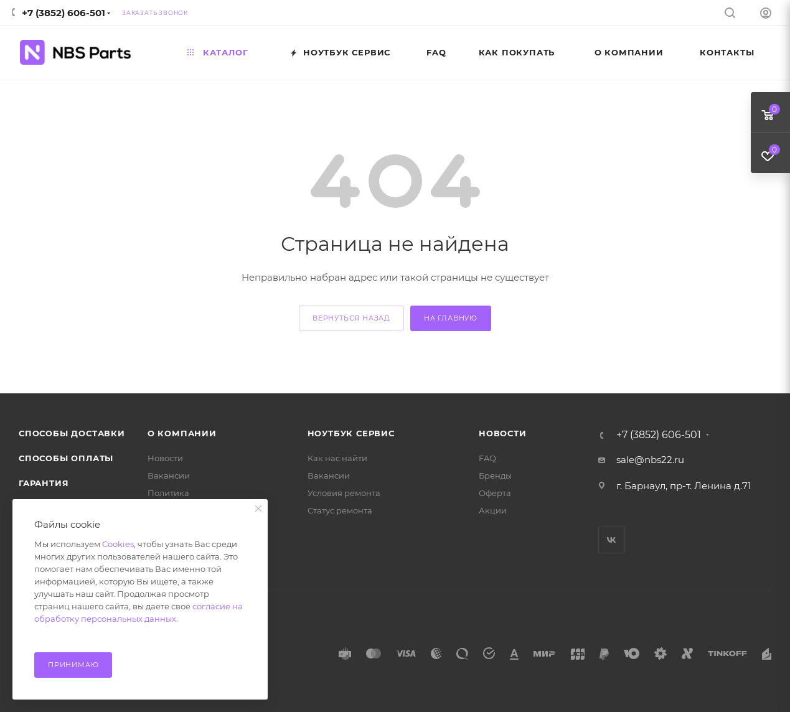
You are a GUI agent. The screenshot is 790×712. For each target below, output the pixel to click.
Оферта (495, 493)
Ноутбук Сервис (351, 433)
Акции (493, 510)
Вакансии (169, 475)
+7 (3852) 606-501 (63, 13)
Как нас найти (337, 458)
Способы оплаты (66, 458)
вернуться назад (351, 318)
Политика (168, 493)
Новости (165, 458)
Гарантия (43, 483)
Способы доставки (72, 433)
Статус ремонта (340, 510)
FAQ (487, 458)
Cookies (118, 544)
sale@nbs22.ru (650, 460)
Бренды (495, 475)
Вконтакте (611, 540)
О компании (182, 433)
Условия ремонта (344, 493)
